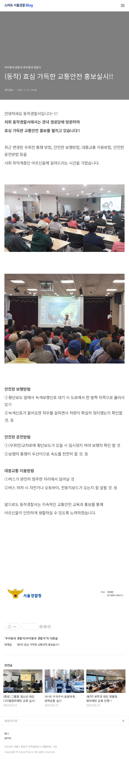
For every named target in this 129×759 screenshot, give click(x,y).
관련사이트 (11, 721)
